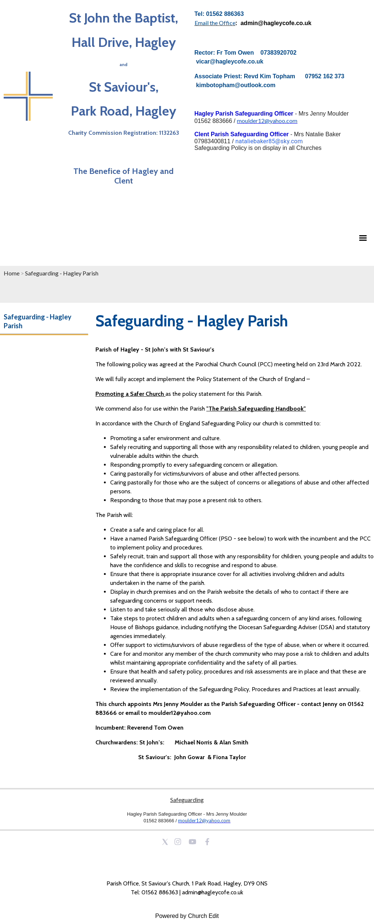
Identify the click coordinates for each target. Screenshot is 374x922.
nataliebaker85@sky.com (269, 141)
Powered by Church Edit (187, 916)
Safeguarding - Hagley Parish (61, 273)
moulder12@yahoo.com (267, 120)
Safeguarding (187, 799)
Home (12, 273)
